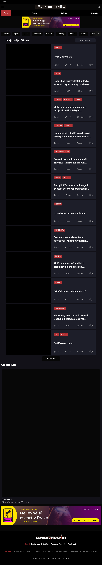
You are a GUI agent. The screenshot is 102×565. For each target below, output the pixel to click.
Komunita (94, 13)
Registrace (35, 544)
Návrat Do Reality (44, 558)
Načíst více (51, 359)
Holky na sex (48, 551)
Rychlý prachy (61, 551)
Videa (6, 13)
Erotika (37, 551)
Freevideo (74, 551)
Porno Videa (19, 551)
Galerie (64, 13)
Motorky (61, 34)
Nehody (49, 34)
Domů (27, 544)
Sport (16, 34)
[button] (96, 33)
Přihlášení (45, 544)
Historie (72, 34)
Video (26, 34)
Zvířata (83, 34)
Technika (37, 34)
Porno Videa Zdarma (88, 551)
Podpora (54, 544)
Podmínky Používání (67, 544)
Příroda (6, 34)
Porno (34, 13)
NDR (3, 2)
